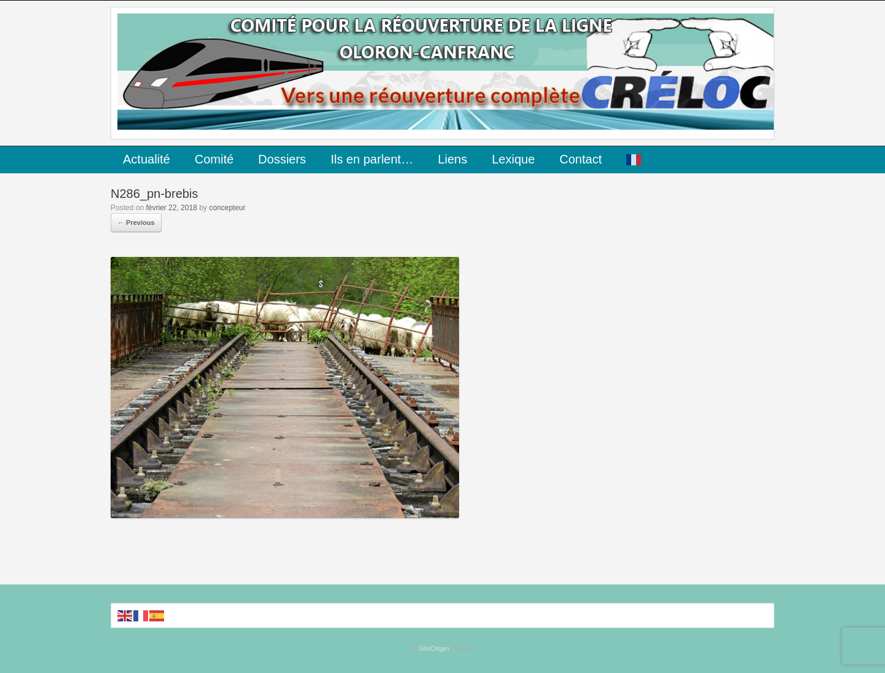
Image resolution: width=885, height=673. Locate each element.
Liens (452, 159)
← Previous (136, 222)
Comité (214, 159)
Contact (580, 159)
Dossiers (282, 159)
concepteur (227, 207)
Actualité (146, 159)
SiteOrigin (433, 648)
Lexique (513, 159)
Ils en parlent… (372, 159)
